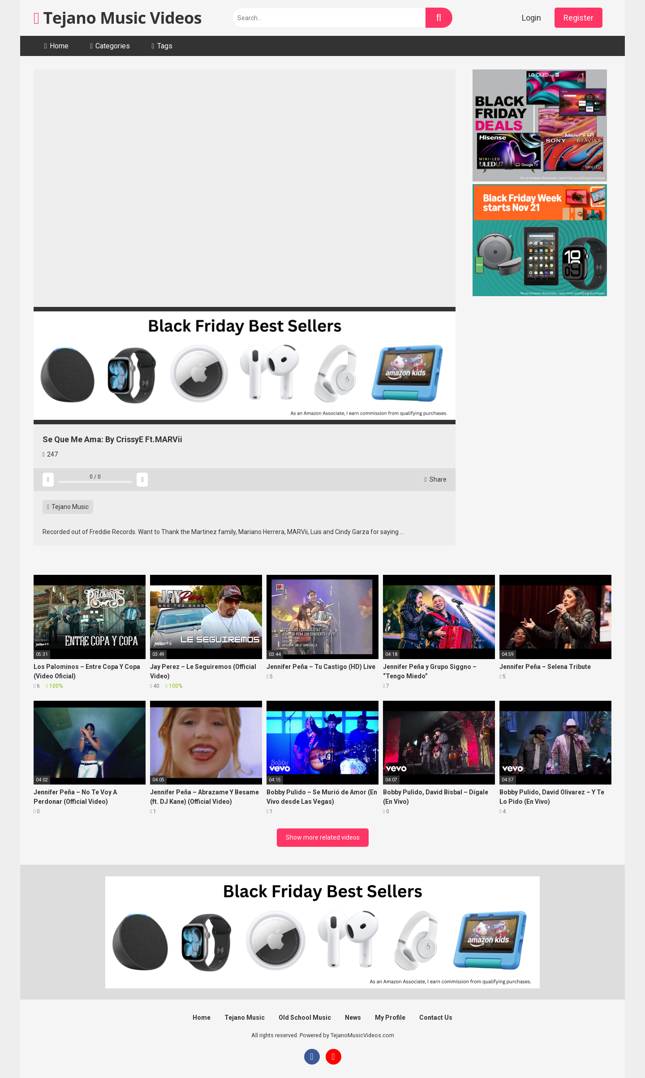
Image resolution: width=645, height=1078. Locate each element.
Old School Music (305, 1017)
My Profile (390, 1017)
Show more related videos (323, 837)
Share (436, 479)
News (353, 1017)
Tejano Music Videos (118, 18)
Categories (112, 46)
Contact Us (435, 1017)
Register (578, 17)
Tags (164, 46)
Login (531, 17)
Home (59, 46)
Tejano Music (68, 506)
